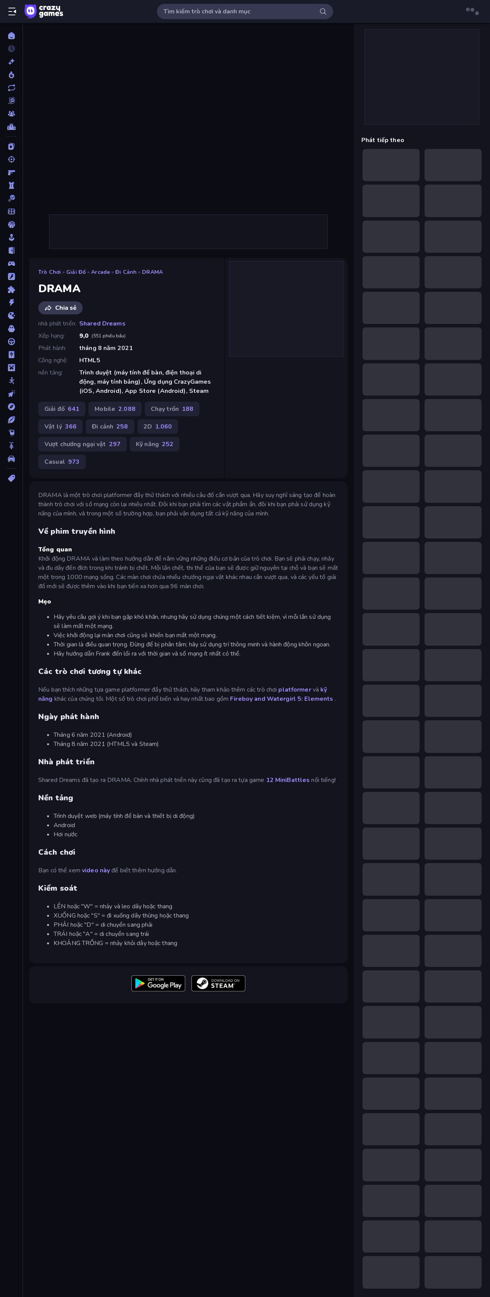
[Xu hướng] (11, 74)
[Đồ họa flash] (11, 276)
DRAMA (152, 272)
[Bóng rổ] (11, 224)
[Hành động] (11, 302)
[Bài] (11, 146)
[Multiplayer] (11, 113)
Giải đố (76, 272)
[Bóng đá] (11, 211)
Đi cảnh (126, 272)
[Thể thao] (11, 419)
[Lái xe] (11, 341)
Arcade (100, 272)
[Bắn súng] (11, 159)
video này (96, 870)
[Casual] (11, 237)
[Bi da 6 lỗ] (11, 198)
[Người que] (11, 380)
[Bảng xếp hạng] (11, 126)
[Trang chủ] (11, 35)
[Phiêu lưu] (11, 406)
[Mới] (11, 61)
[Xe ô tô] (11, 458)
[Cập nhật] (11, 87)
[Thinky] (11, 432)
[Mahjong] (11, 354)
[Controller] (11, 263)
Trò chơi (49, 272)
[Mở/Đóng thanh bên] (12, 11)
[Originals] (11, 100)
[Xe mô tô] (11, 445)
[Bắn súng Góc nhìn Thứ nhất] (11, 172)
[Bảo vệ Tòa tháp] (11, 185)
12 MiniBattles (288, 780)
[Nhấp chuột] (11, 393)
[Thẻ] (11, 478)
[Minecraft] (11, 367)
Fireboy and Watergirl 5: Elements (281, 699)
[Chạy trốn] (11, 250)
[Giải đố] (11, 289)
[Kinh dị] (11, 328)
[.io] (11, 315)
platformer (294, 689)
